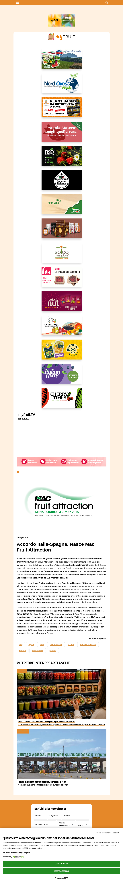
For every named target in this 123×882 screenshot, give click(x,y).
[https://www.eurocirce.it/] (62, 61)
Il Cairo (71, 644)
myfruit (22, 671)
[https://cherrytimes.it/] (62, 400)
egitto (31, 644)
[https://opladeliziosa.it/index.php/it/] (62, 327)
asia (20, 644)
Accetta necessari (61, 871)
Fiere (42, 644)
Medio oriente (37, 650)
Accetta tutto (61, 864)
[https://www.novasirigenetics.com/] (62, 158)
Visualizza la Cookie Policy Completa (16, 853)
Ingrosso (22, 731)
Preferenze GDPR (61, 878)
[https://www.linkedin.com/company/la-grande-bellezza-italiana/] (62, 182)
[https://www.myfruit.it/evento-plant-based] (62, 109)
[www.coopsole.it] (62, 279)
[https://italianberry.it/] (62, 376)
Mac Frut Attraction (88, 644)
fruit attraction (56, 644)
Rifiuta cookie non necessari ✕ (108, 833)
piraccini (52, 650)
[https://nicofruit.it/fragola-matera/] (62, 134)
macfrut (22, 650)
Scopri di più (23, 418)
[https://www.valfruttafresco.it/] (62, 206)
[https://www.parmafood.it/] (62, 352)
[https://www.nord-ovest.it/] (62, 85)
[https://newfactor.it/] (62, 303)
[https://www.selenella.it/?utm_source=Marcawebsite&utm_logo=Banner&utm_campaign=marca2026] (62, 230)
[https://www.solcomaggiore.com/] (61, 255)
